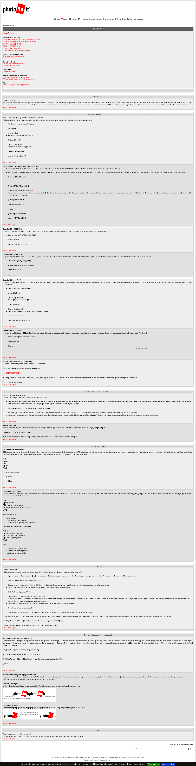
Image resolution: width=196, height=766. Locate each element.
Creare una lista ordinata (11, 65)
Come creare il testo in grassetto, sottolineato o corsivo (21, 40)
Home (57, 19)
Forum (64, 19)
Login (140, 19)
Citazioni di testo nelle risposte (13, 56)
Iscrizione (131, 19)
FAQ (118, 19)
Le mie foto (83, 19)
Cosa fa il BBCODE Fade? (12, 45)
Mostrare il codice (9, 58)
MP (124, 19)
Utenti (99, 19)
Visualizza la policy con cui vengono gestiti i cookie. (98, 760)
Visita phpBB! (34, 585)
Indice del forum (8, 25)
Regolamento (108, 19)
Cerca (92, 19)
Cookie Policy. (168, 764)
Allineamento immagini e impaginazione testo (18, 79)
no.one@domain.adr (24, 612)
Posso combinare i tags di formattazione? (17, 50)
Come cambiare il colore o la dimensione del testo (20, 41)
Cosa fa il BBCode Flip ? (11, 47)
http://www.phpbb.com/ (37, 596)
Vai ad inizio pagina (9, 107)
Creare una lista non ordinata (13, 64)
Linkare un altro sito (9, 71)
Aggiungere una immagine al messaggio (16, 77)
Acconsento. (153, 764)
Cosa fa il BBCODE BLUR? (12, 43)
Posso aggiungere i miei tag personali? (16, 85)
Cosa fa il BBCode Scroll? (12, 48)
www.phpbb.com (13, 601)
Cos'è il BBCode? (9, 34)
